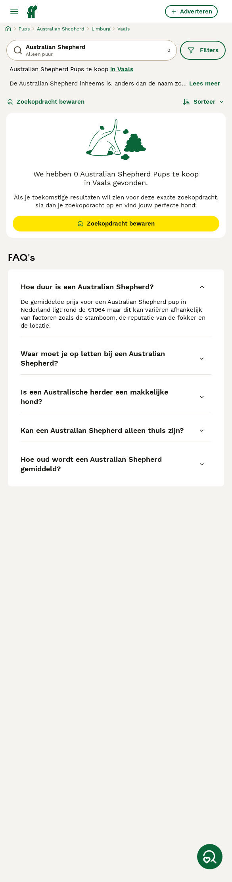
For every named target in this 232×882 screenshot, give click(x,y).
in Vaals (121, 69)
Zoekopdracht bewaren (45, 101)
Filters (203, 50)
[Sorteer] (203, 102)
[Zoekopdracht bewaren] (209, 856)
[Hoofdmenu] (14, 11)
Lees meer (204, 83)
